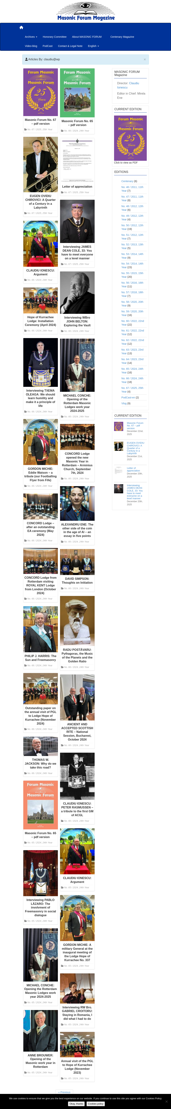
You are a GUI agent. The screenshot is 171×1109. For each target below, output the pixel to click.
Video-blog (31, 46)
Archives (31, 36)
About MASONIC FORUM (87, 36)
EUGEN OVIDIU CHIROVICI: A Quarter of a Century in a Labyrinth (135, 448)
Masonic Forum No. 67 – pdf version (135, 426)
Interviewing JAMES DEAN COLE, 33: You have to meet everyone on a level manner (135, 492)
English (93, 46)
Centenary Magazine (122, 36)
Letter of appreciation (133, 469)
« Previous (64, 1092)
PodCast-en (128, 397)
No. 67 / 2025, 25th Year (39, 129)
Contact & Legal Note (70, 46)
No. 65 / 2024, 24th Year (39, 842)
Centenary (127, 181)
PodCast (48, 46)
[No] (166, 1101)
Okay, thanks (76, 1103)
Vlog (124, 403)
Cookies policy (95, 1103)
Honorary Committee (54, 36)
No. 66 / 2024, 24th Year (76, 130)
